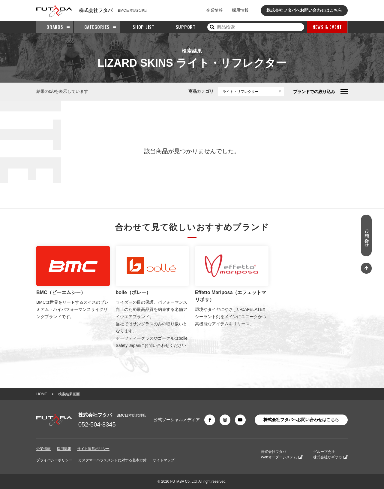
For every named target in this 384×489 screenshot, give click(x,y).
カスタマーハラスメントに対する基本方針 (112, 460)
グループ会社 (330, 454)
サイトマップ (163, 460)
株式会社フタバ (282, 454)
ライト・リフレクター (241, 92)
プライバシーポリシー (54, 460)
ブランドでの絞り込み (320, 91)
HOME (41, 394)
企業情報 (214, 10)
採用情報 (240, 10)
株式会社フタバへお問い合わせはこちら (304, 10)
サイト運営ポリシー (93, 449)
